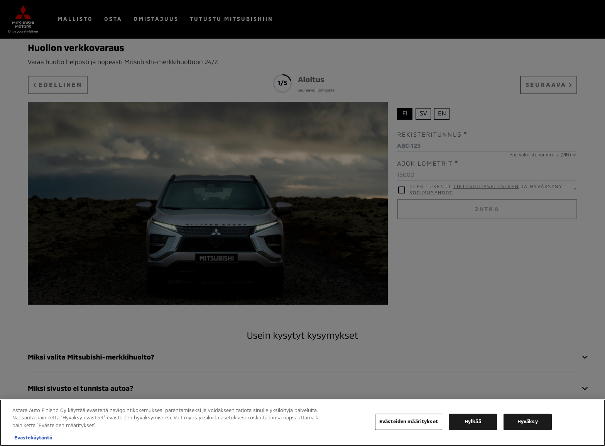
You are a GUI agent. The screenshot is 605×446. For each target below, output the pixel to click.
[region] (302, 422)
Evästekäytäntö (33, 438)
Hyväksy (527, 421)
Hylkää (473, 421)
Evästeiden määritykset (408, 421)
